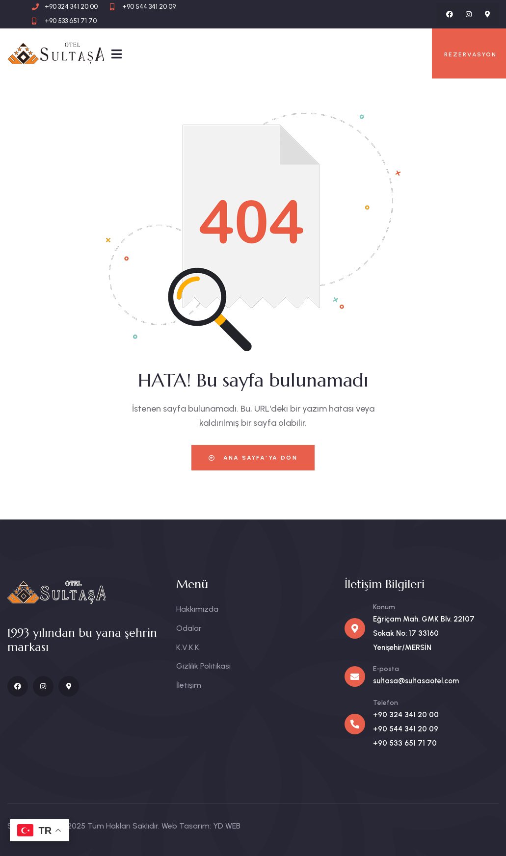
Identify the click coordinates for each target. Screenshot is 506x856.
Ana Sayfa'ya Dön (253, 457)
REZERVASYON (470, 54)
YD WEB (226, 825)
